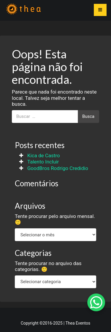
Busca (88, 116)
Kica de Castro (43, 155)
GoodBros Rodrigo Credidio (57, 168)
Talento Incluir (43, 162)
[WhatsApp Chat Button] (96, 302)
